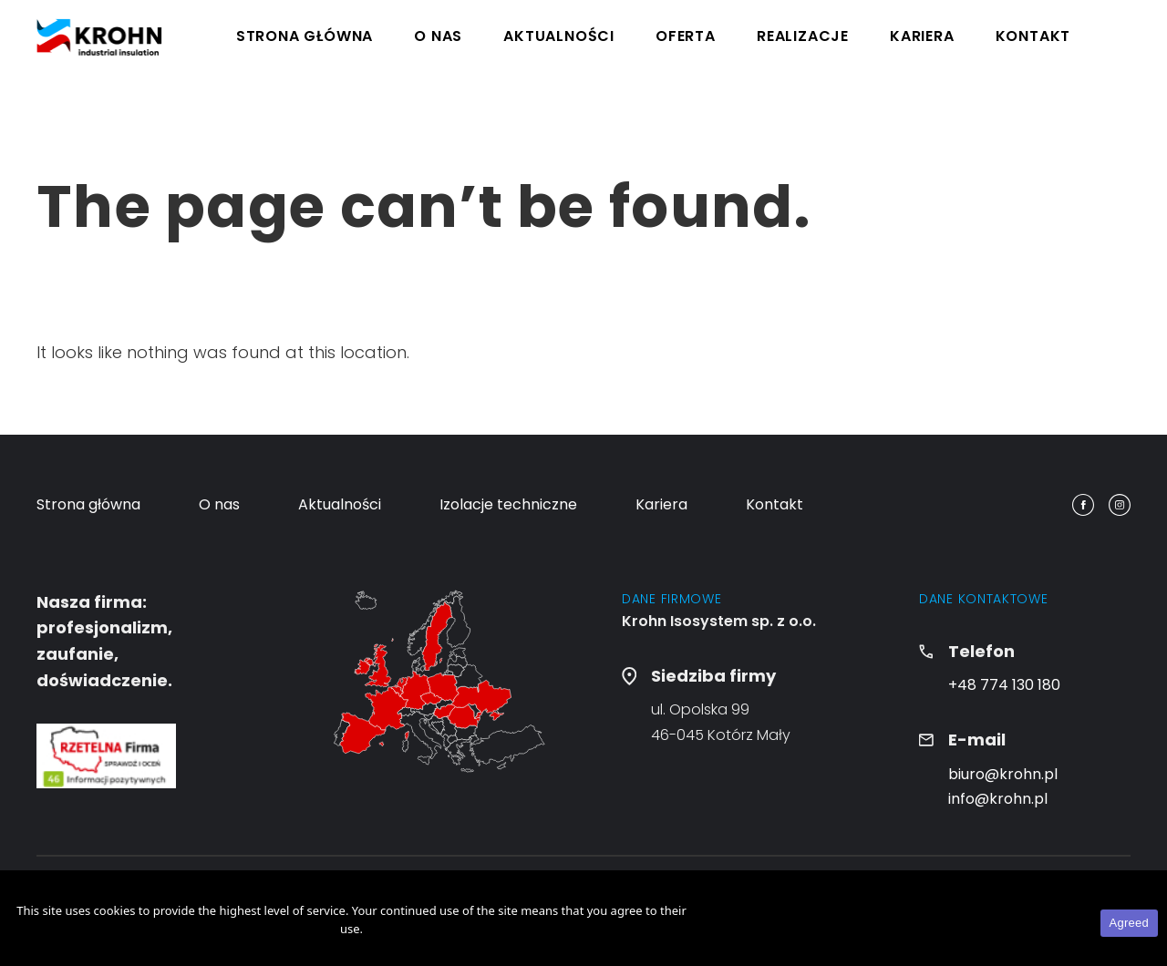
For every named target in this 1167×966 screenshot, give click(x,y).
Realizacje (803, 36)
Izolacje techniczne (508, 504)
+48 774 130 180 (1004, 684)
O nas (438, 36)
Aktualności (558, 36)
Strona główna (304, 36)
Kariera (922, 36)
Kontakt (1033, 36)
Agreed (1129, 923)
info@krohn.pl (998, 798)
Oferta (686, 36)
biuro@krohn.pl (1003, 774)
